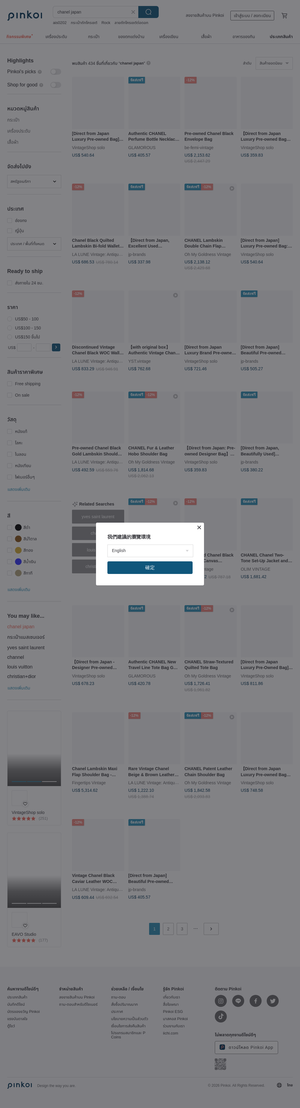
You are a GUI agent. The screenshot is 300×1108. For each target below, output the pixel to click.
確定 (150, 567)
